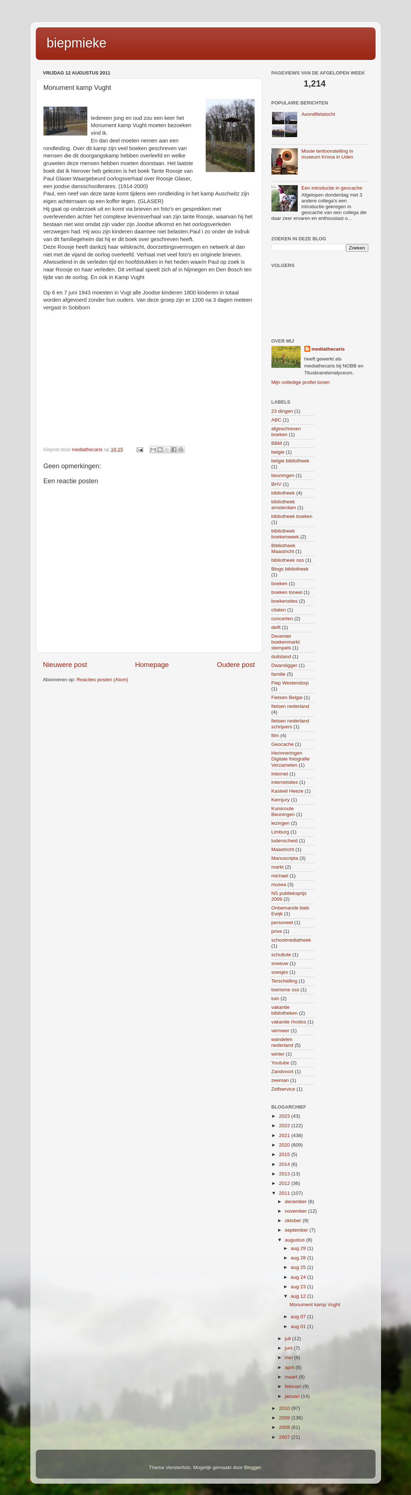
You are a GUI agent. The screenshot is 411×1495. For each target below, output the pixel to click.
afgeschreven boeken (286, 431)
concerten (282, 618)
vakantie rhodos (288, 1022)
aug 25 (299, 1267)
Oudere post (236, 664)
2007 (285, 1437)
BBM (276, 443)
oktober (294, 1220)
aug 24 (299, 1277)
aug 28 (299, 1258)
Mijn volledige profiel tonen (300, 382)
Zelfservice (283, 1089)
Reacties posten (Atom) (102, 679)
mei (289, 1357)
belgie (278, 452)
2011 (285, 1193)
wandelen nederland (282, 1042)
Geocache (282, 744)
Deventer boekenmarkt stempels (285, 642)
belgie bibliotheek (290, 461)
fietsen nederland (290, 706)
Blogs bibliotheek (290, 569)
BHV (276, 484)
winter (278, 1054)
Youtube (280, 1062)
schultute (281, 954)
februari (294, 1386)
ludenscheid (284, 840)
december (296, 1201)
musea (278, 884)
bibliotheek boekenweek (285, 533)
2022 (285, 1125)
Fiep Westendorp (290, 683)
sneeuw (280, 963)
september (297, 1230)
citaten (278, 610)
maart (292, 1377)
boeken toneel (286, 592)
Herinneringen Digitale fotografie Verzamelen (290, 758)
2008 (285, 1427)
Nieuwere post (65, 664)
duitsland (281, 656)
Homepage (152, 664)
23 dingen (282, 411)
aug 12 (299, 1296)
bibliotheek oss (287, 560)
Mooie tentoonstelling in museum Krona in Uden (327, 154)
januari (293, 1396)
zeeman (280, 1080)
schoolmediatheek (291, 940)
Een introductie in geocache (331, 188)
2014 (285, 1164)
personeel (282, 922)
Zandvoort (282, 1071)
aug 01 (299, 1326)
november (296, 1211)
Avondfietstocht (318, 114)
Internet (279, 774)
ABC (276, 420)
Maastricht (282, 849)
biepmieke (77, 42)
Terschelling (284, 981)
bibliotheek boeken (292, 516)
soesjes (279, 972)
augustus (296, 1240)
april (290, 1367)
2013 (285, 1173)
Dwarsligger (284, 665)
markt (277, 867)
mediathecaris (328, 349)
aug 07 (299, 1316)
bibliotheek (283, 493)
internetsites (284, 782)
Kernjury (280, 799)
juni (289, 1348)
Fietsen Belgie (287, 697)
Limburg (280, 832)
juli (288, 1338)
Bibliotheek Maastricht (283, 548)
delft (276, 627)
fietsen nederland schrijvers (290, 723)
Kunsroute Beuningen (283, 811)
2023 (285, 1116)
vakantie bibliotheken (284, 1010)
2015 (285, 1154)
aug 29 (299, 1248)
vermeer (280, 1030)
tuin (275, 998)
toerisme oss (285, 989)
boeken (279, 583)
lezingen (280, 823)
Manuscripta (284, 858)
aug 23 (299, 1286)
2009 (285, 1417)
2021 (285, 1135)
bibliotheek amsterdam (283, 504)
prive (276, 931)
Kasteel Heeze (287, 791)
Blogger (252, 1467)
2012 (285, 1183)
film (275, 735)
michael (280, 875)
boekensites (284, 601)
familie (278, 674)
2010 (285, 1408)
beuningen (282, 475)
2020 (285, 1145)
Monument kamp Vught (314, 1304)
